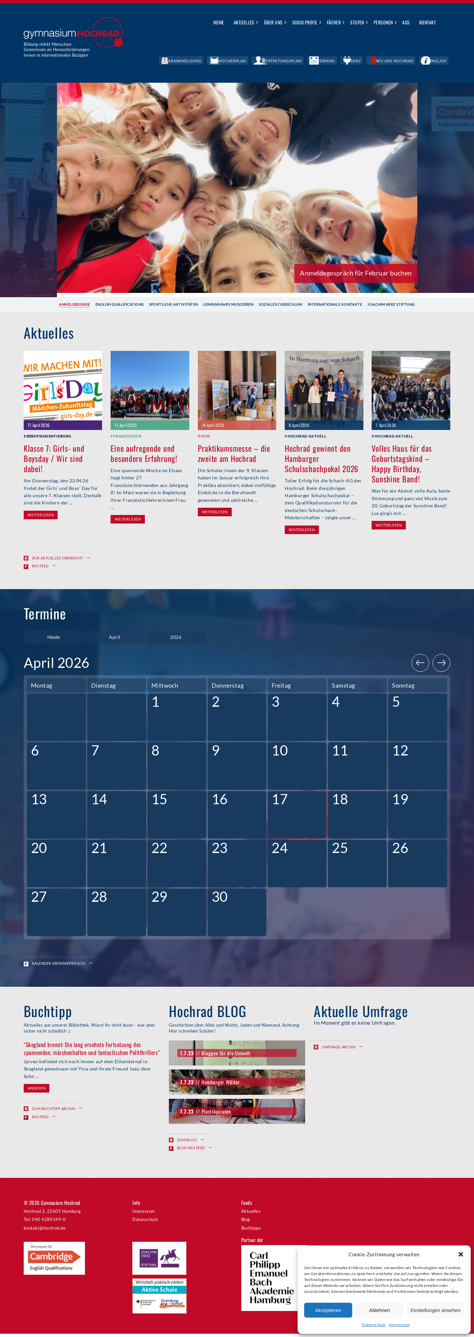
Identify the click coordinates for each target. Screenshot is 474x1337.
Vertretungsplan (323, 61)
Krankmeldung (248, 61)
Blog (245, 1222)
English (442, 61)
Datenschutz (373, 1324)
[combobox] (115, 639)
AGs (405, 22)
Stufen (357, 22)
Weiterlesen (41, 514)
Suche (445, 23)
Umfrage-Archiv (339, 1050)
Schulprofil (305, 22)
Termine (357, 61)
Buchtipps (251, 1231)
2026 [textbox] (176, 638)
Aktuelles (244, 22)
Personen (383, 22)
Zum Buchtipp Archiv (53, 1112)
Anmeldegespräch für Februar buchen (355, 273)
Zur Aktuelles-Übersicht (57, 557)
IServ (378, 61)
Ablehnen (379, 1310)
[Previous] (420, 666)
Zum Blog (187, 1143)
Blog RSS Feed (191, 1151)
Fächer (334, 22)
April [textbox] (114, 638)
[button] (461, 1254)
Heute (54, 639)
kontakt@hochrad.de (45, 1231)
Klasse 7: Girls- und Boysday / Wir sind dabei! (54, 458)
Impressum (399, 1324)
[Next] (441, 666)
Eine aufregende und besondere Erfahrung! (144, 453)
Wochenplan (285, 61)
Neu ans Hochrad (409, 61)
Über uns (273, 22)
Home (218, 22)
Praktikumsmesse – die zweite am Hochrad (234, 453)
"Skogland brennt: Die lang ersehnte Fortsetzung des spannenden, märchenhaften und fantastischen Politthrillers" (92, 1052)
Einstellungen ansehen (435, 1310)
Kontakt (427, 22)
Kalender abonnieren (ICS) (58, 966)
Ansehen (36, 1092)
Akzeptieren (328, 1310)
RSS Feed (40, 565)
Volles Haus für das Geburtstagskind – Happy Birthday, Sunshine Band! (402, 463)
